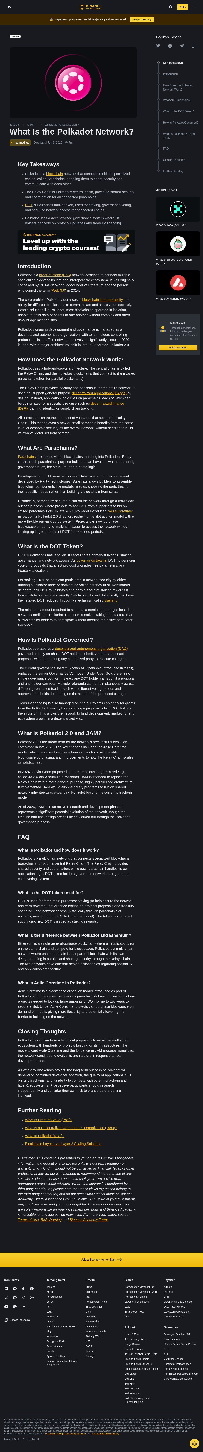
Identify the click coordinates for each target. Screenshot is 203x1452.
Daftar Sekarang (178, 347)
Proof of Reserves (174, 1316)
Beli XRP (130, 1383)
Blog (48, 1331)
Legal (49, 1311)
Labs (127, 1306)
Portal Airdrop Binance (176, 1368)
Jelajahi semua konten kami (101, 1259)
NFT (88, 1341)
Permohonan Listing (136, 1296)
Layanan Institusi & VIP (137, 1301)
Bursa (89, 1286)
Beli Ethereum (132, 1393)
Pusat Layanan (172, 1339)
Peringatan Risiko (56, 1341)
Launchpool (92, 1326)
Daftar (182, 7)
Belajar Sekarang (142, 19)
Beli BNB (130, 1378)
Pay (88, 1296)
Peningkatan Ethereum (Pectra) (142, 1368)
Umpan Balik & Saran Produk (180, 1344)
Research (91, 1351)
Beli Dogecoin (132, 1388)
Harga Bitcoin (132, 1344)
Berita (49, 1301)
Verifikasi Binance (174, 1359)
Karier (49, 1291)
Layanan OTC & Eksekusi (178, 1301)
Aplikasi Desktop (55, 1356)
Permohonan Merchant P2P (140, 1286)
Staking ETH (93, 1336)
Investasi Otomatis (96, 1331)
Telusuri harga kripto (136, 1339)
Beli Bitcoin (131, 1373)
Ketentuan (52, 1316)
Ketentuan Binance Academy (105, 1433)
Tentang (50, 1286)
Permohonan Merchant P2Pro (141, 1291)
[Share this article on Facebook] (170, 46)
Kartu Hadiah (93, 1321)
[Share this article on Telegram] (182, 46)
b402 (127, 1316)
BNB (166, 1296)
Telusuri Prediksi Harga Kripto (141, 1354)
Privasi (50, 1321)
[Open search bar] (170, 7)
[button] (194, 7)
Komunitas (52, 1336)
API (166, 1354)
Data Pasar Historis (174, 1306)
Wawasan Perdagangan (177, 1311)
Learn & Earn (132, 1334)
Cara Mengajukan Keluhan (178, 1378)
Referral (168, 1291)
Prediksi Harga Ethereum (138, 1363)
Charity (89, 1356)
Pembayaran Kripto (96, 1301)
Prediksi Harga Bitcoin (137, 1359)
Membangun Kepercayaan (60, 1326)
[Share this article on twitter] (158, 46)
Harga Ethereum (134, 1349)
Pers (49, 1306)
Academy (91, 1316)
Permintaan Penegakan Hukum (181, 1373)
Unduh (50, 1351)
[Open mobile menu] (194, 7)
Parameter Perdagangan (177, 1363)
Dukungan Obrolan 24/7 (177, 1334)
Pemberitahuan (54, 1346)
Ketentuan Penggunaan (57, 1433)
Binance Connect (134, 1311)
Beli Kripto (91, 1291)
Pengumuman (54, 1296)
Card (88, 1311)
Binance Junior (94, 1306)
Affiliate (168, 1286)
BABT (89, 1346)
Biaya (167, 1349)
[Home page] (90, 7)
